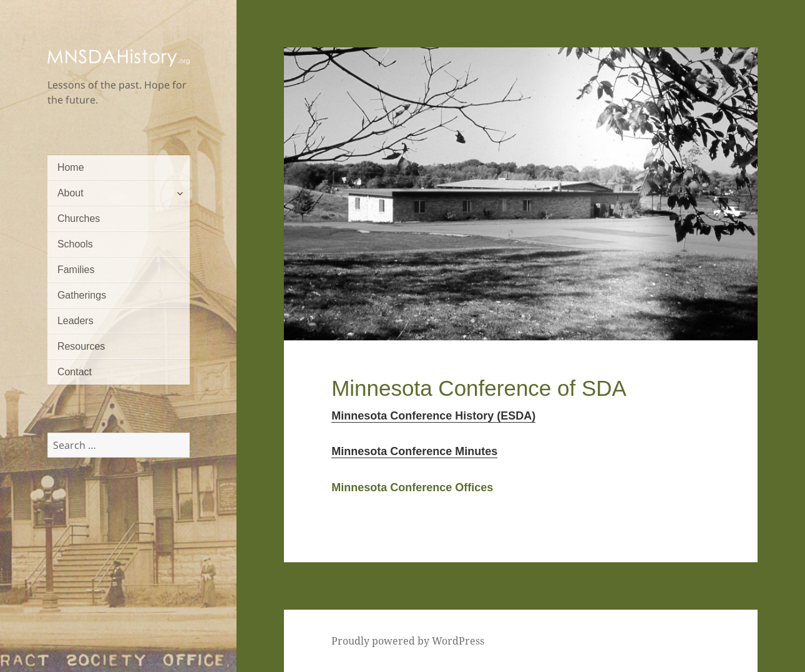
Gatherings (81, 295)
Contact (74, 372)
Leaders (75, 320)
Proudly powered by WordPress (407, 641)
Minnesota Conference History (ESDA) (433, 416)
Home (70, 167)
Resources (81, 346)
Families (76, 269)
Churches (78, 218)
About (70, 193)
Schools (75, 244)
